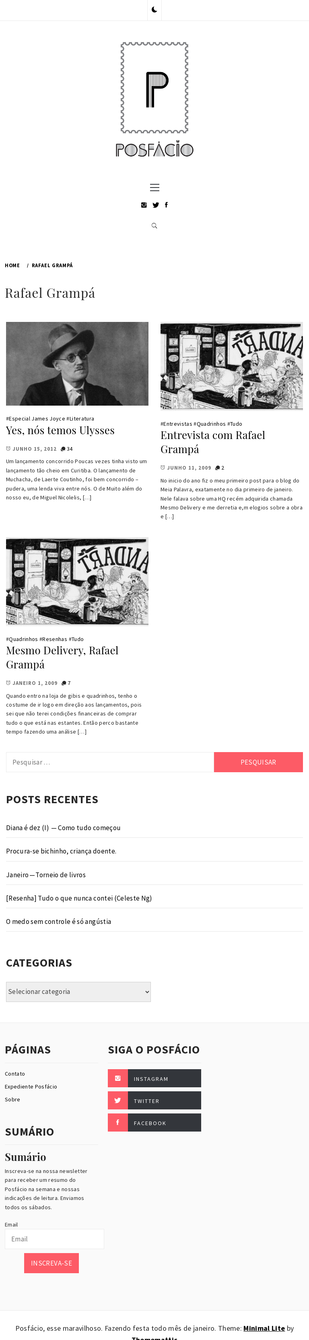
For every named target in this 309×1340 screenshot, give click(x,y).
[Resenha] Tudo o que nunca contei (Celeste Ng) (79, 898)
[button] (154, 10)
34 (70, 448)
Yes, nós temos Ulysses (60, 430)
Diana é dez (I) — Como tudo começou (63, 827)
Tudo (236, 423)
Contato (15, 1073)
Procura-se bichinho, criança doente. (61, 851)
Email (11, 1224)
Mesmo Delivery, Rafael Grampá (62, 657)
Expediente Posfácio (31, 1086)
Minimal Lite (264, 1328)
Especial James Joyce (37, 418)
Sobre (13, 1099)
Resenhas (54, 639)
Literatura (82, 418)
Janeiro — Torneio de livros (46, 874)
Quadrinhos (211, 423)
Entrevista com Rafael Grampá (213, 442)
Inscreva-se (51, 1263)
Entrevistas (177, 423)
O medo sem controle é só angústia (58, 921)
